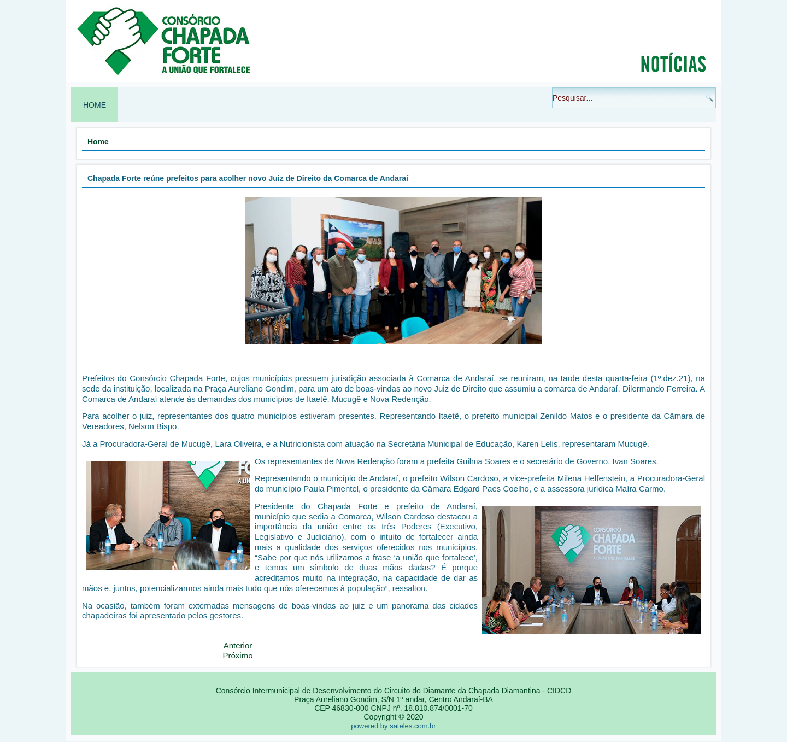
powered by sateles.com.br (393, 726)
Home (94, 105)
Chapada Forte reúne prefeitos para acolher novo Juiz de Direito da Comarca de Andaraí (247, 178)
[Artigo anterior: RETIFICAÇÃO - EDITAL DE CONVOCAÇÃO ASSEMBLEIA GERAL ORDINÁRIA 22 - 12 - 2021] (238, 645)
